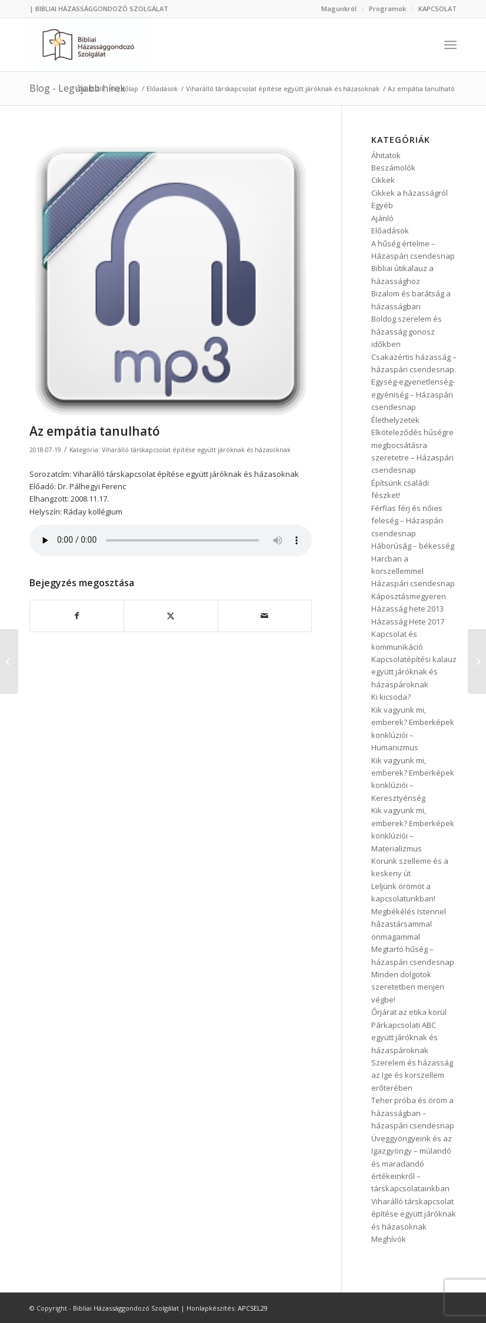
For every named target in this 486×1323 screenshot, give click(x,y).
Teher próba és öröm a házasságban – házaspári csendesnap (412, 1113)
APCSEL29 (253, 1308)
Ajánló (382, 218)
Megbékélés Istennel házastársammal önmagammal (408, 924)
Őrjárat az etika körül (409, 1012)
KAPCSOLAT (437, 8)
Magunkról (339, 8)
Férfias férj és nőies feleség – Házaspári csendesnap (407, 521)
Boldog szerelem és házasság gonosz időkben (406, 331)
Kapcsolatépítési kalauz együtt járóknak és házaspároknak (414, 672)
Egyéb (382, 205)
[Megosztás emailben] (264, 615)
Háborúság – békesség (412, 545)
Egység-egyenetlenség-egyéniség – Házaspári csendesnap (413, 394)
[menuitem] (339, 9)
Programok (387, 8)
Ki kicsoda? (391, 696)
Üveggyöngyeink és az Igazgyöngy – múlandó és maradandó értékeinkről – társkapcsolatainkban (411, 1163)
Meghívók (388, 1239)
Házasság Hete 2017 (407, 621)
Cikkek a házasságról (409, 193)
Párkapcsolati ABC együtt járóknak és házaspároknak (404, 1037)
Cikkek (383, 180)
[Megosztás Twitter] (170, 615)
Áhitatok (386, 155)
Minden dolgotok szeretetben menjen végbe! (407, 987)
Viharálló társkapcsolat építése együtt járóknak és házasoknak (196, 450)
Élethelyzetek (395, 420)
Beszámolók (393, 167)
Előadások (390, 230)
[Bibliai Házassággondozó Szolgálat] (88, 44)
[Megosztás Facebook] (77, 615)
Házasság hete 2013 (407, 608)
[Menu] (450, 45)
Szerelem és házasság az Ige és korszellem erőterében (412, 1075)
